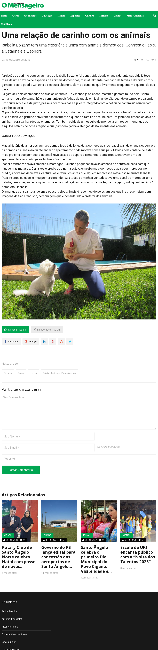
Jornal (33, 363)
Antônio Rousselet (12, 608)
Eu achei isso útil (15, 329)
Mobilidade (30, 15)
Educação (47, 15)
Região (61, 15)
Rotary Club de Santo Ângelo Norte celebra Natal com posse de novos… (18, 546)
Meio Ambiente (135, 15)
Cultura (89, 15)
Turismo (103, 15)
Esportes (75, 15)
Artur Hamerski (10, 616)
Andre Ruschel (9, 600)
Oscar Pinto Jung (11, 639)
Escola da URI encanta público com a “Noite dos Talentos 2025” (137, 544)
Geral (15, 15)
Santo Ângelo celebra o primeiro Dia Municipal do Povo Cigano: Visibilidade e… (96, 548)
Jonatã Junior (9, 631)
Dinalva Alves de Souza (14, 623)
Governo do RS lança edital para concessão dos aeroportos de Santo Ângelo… (58, 546)
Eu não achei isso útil (47, 329)
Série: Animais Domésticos (59, 363)
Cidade (118, 15)
